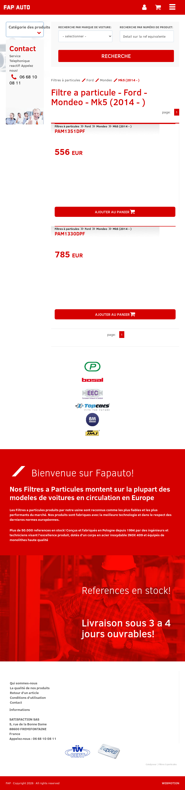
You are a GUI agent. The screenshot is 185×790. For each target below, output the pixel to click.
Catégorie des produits (26, 29)
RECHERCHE (116, 55)
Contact (16, 702)
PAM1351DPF (70, 130)
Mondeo (106, 80)
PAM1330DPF (70, 233)
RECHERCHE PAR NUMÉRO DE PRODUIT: (146, 27)
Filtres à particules (65, 80)
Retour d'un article (24, 692)
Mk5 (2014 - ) (122, 126)
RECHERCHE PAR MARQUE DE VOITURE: (84, 27)
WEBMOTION (170, 783)
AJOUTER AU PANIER (115, 211)
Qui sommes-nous (23, 683)
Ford (90, 80)
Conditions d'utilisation (28, 697)
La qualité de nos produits (30, 688)
